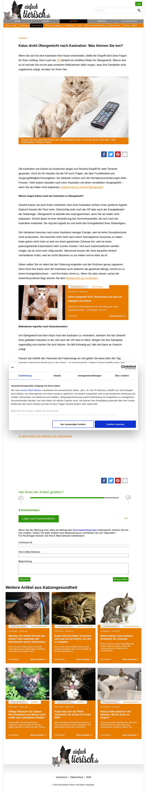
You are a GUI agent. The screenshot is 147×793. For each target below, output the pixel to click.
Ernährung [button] (69, 25)
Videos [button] (126, 25)
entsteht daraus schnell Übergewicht (82, 187)
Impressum (61, 777)
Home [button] (17, 21)
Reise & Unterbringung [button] (94, 25)
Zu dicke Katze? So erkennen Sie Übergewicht (45, 436)
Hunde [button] (45, 21)
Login (138, 4)
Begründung (25, 561)
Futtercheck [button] (129, 21)
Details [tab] (57, 375)
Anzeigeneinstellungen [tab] (89, 375)
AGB (88, 777)
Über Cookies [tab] (122, 375)
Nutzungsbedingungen (85, 530)
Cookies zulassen (115, 424)
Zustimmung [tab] (25, 375)
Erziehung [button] (23, 25)
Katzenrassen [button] (114, 25)
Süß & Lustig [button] (10, 25)
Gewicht (23, 38)
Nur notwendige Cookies (73, 424)
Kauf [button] (79, 25)
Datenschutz (76, 777)
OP (59, 60)
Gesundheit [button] (36, 25)
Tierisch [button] (101, 21)
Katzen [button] (73, 21)
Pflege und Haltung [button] (53, 25)
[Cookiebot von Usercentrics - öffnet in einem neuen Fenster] (123, 367)
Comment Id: (25, 542)
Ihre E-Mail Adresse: (29, 552)
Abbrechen (24, 579)
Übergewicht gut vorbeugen (82, 278)
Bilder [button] (134, 25)
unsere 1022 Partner (31, 390)
